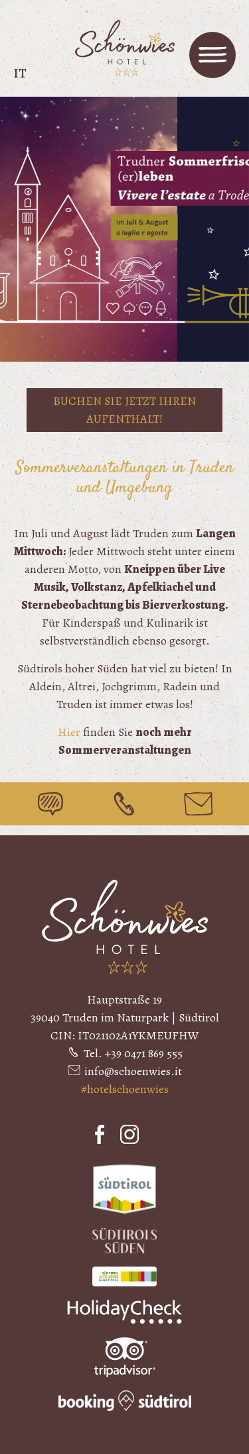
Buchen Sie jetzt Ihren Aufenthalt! (124, 410)
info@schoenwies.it (133, 1071)
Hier (69, 732)
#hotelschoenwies (125, 1089)
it (20, 73)
